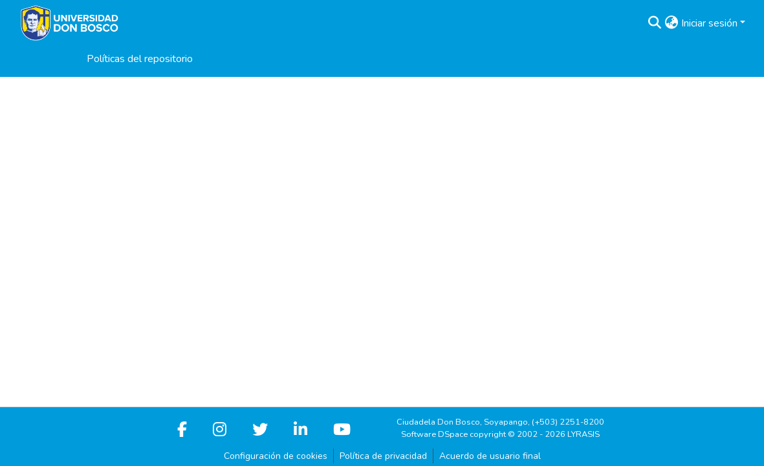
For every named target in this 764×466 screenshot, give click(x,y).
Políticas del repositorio (140, 59)
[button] (655, 23)
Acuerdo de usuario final (490, 456)
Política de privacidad (383, 456)
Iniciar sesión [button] (710, 23)
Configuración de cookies (275, 456)
